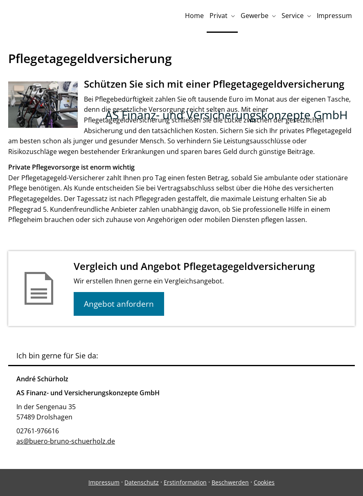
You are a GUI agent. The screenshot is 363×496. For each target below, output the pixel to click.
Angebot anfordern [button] (119, 304)
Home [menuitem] (194, 15)
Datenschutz (141, 482)
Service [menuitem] (293, 15)
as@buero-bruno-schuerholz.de (65, 441)
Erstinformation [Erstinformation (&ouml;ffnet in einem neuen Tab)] (185, 482)
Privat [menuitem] (219, 15)
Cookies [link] (264, 482)
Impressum (103, 482)
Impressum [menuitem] (334, 15)
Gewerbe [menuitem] (254, 15)
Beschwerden (230, 482)
